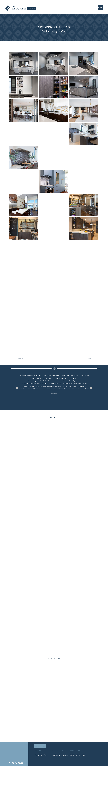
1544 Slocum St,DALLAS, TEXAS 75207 (41, 775)
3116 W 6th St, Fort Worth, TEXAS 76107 (60, 775)
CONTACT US (40, 766)
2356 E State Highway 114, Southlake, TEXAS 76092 (78, 775)
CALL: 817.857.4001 (75, 779)
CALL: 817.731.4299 (58, 779)
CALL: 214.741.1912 (40, 779)
